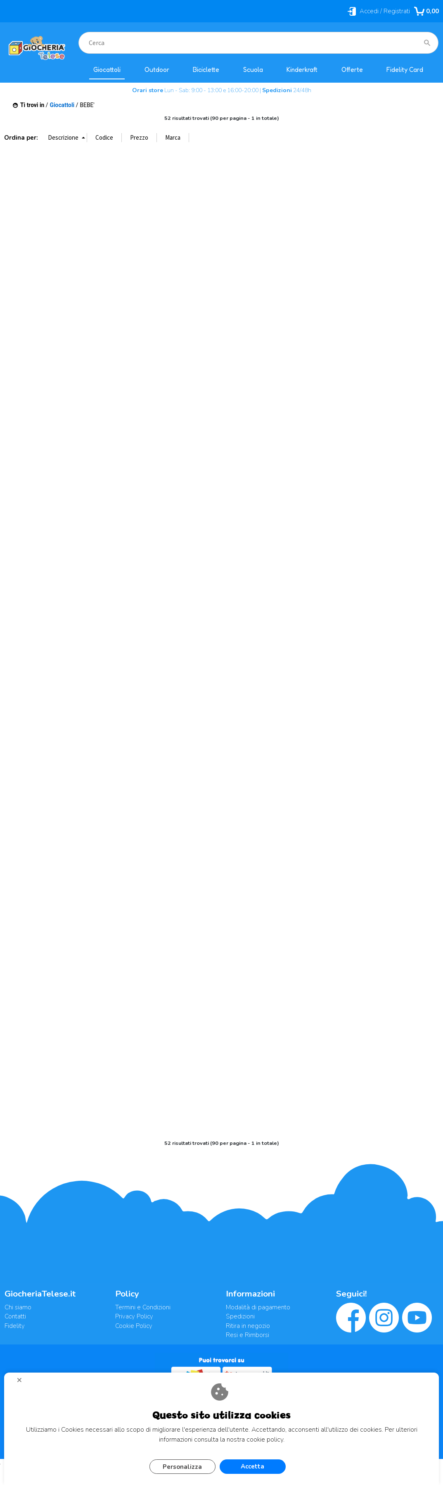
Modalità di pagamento (258, 1307)
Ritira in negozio (248, 1326)
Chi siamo (18, 1307)
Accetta (252, 1466)
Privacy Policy (134, 1316)
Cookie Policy (133, 1326)
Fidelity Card (404, 70)
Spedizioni (240, 1316)
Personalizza (182, 1467)
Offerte (352, 70)
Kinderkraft (302, 70)
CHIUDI (23, 1383)
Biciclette (206, 70)
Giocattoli (107, 70)
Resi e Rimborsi (247, 1335)
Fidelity (15, 1326)
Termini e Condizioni (143, 1307)
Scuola (253, 70)
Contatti (15, 1316)
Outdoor (157, 70)
